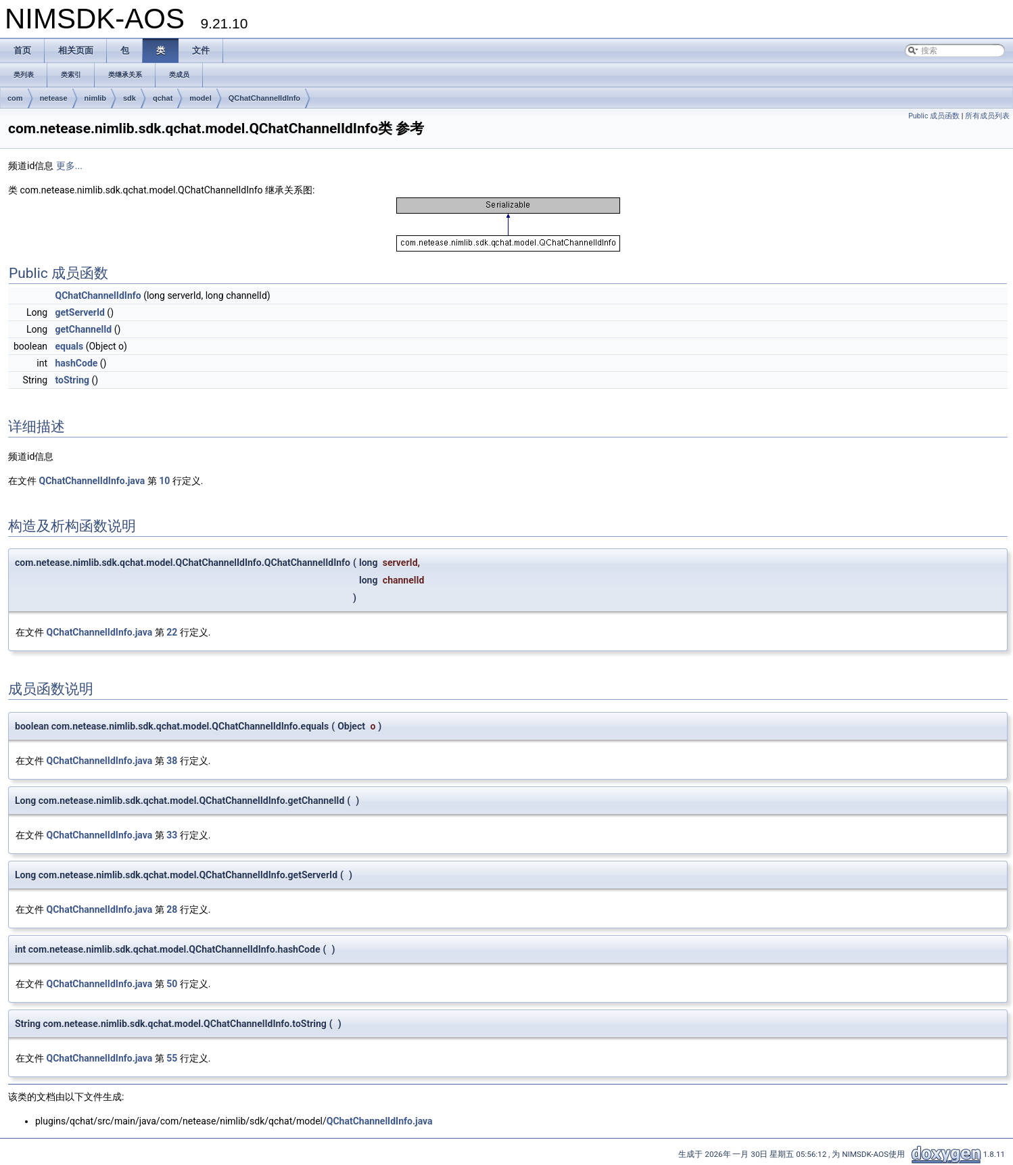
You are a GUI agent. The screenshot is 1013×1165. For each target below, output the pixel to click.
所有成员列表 (987, 116)
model (200, 98)
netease (54, 98)
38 (171, 760)
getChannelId (83, 329)
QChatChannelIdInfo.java (92, 480)
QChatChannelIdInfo (264, 98)
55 (171, 1058)
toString (72, 380)
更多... (69, 165)
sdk (129, 98)
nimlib (95, 98)
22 (171, 632)
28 (171, 909)
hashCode (76, 363)
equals (69, 346)
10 (164, 480)
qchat (162, 98)
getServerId (79, 312)
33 (171, 835)
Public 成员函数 (934, 116)
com (15, 98)
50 (171, 983)
